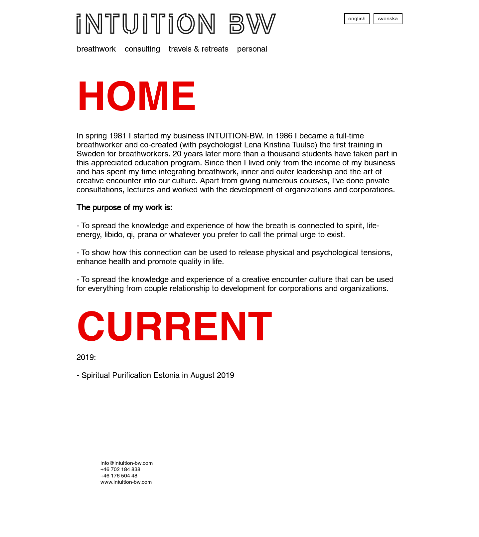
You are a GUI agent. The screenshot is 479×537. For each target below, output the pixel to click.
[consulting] (142, 48)
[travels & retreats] (199, 48)
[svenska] (388, 18)
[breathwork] (96, 48)
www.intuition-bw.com (126, 482)
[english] (357, 18)
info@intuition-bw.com (126, 463)
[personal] (252, 48)
